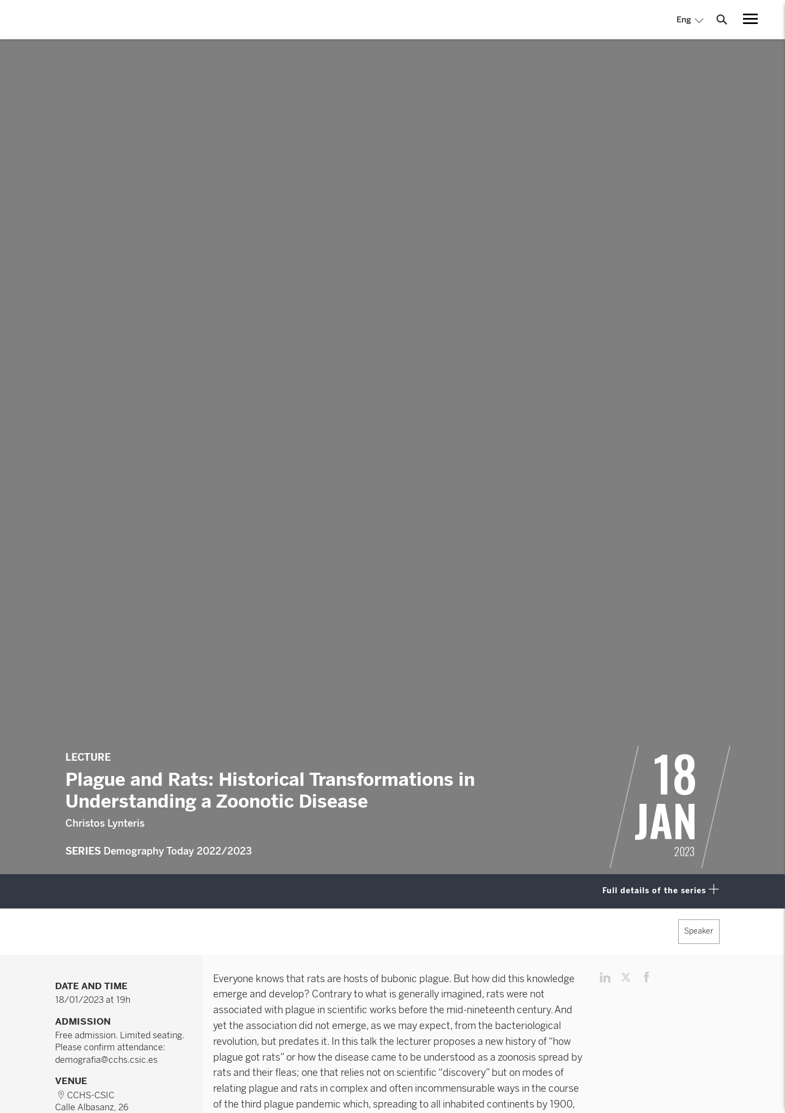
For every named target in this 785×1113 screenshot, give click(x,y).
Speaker (699, 931)
